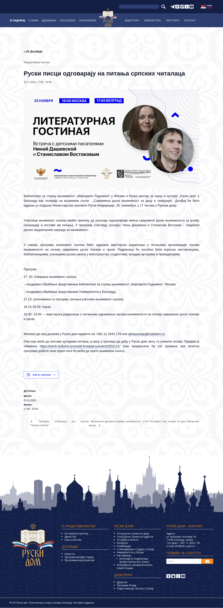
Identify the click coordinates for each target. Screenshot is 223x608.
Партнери (172, 20)
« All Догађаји (33, 51)
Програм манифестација (79, 557)
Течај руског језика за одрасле (135, 536)
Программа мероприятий (79, 560)
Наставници (124, 555)
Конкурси (122, 543)
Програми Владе (126, 585)
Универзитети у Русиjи (130, 552)
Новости (69, 554)
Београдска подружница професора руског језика (134, 560)
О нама (33, 20)
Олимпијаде (124, 546)
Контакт (190, 20)
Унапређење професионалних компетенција (134, 566)
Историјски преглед (76, 533)
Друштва (122, 582)
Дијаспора (132, 20)
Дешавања (49, 20)
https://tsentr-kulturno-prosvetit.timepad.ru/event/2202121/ (80, 346)
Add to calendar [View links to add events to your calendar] (42, 374)
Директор (70, 536)
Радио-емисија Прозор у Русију (135, 588)
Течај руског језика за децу (133, 533)
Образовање (87, 20)
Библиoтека (152, 20)
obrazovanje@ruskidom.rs (146, 334)
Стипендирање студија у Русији (135, 549)
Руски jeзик (68, 20)
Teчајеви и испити (127, 540)
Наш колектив (72, 540)
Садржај (19, 20)
